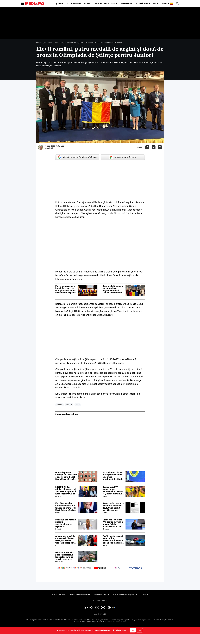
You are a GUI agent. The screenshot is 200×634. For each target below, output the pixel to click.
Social (114, 4)
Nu (140, 630)
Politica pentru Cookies (80, 595)
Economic (76, 4)
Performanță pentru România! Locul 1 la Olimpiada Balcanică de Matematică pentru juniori (66, 289)
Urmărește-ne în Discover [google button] (122, 157)
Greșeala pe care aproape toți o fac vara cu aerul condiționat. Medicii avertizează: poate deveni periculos (66, 475)
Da (133, 630)
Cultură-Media (143, 4)
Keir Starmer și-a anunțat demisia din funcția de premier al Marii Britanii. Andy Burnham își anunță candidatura (65, 506)
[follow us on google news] (64, 568)
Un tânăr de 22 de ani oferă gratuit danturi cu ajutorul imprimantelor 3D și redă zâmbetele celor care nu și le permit (113, 475)
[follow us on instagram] (118, 568)
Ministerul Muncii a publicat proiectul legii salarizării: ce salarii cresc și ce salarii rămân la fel (64, 555)
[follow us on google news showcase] (82, 568)
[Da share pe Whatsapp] (160, 147)
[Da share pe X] (153, 147)
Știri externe (102, 4)
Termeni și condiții (101, 595)
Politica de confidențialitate (125, 595)
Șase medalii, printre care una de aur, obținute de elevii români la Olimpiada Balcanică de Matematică (113, 289)
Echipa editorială (59, 595)
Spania (166, 4)
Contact (144, 595)
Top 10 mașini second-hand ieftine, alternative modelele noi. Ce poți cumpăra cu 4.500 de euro (113, 539)
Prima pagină (41, 42)
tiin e (78, 405)
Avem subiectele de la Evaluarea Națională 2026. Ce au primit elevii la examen (113, 506)
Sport (156, 4)
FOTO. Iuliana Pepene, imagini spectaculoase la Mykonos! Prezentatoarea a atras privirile (65, 523)
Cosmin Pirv (49, 148)
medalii (59, 405)
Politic (88, 4)
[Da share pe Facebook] (147, 147)
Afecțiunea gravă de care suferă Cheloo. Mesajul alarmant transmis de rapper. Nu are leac (65, 539)
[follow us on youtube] (100, 568)
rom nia (69, 405)
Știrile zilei (62, 4)
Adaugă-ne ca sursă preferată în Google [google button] (77, 157)
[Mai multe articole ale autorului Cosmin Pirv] (40, 147)
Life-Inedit (126, 4)
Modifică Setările (100, 601)
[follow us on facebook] (136, 568)
